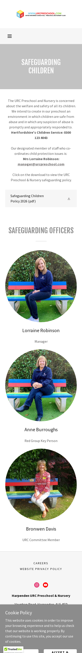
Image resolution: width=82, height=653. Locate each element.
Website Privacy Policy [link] (41, 569)
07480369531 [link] (41, 613)
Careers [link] (40, 563)
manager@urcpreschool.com (41, 164)
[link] (41, 14)
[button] (9, 36)
